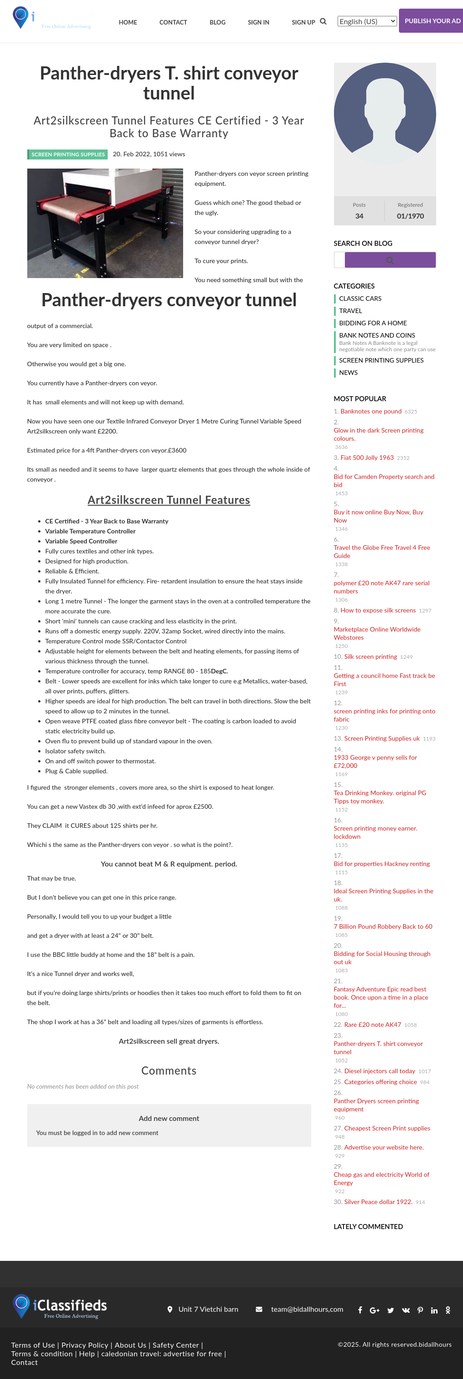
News (348, 372)
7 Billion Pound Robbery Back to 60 (383, 926)
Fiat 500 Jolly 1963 (367, 457)
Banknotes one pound (371, 411)
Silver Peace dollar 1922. (378, 1201)
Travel (351, 310)
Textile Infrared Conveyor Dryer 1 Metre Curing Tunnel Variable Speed (204, 421)
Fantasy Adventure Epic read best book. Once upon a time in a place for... (381, 997)
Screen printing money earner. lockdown (376, 832)
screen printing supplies (381, 360)
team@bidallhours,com (300, 1308)
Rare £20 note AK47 (372, 1024)
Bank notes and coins (377, 335)
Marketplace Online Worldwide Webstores (377, 633)
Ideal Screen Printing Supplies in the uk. (383, 895)
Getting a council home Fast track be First (384, 679)
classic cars (360, 298)
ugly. (212, 212)
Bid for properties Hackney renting (382, 863)
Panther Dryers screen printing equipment (376, 1105)
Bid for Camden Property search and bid (384, 480)
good (266, 202)
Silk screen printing (370, 656)
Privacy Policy (85, 1344)
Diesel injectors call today (379, 1071)
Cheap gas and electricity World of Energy (382, 1178)
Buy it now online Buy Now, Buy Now (378, 516)
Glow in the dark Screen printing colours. (379, 434)
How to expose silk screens (378, 610)
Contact (24, 1362)
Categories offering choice (380, 1081)
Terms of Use (33, 1344)
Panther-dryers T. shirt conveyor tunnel (378, 1047)
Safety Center (176, 1344)
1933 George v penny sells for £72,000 (375, 761)
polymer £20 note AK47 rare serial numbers (382, 587)
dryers (228, 173)
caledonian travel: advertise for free (161, 1353)
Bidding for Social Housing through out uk (382, 958)
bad (288, 202)
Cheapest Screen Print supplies (387, 1128)
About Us (130, 1344)
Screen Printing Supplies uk (382, 738)
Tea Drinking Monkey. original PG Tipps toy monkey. (380, 797)
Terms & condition (42, 1353)
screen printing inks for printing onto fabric (385, 715)
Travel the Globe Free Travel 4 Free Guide (382, 551)
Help (87, 1353)
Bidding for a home (373, 323)
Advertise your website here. (384, 1147)
